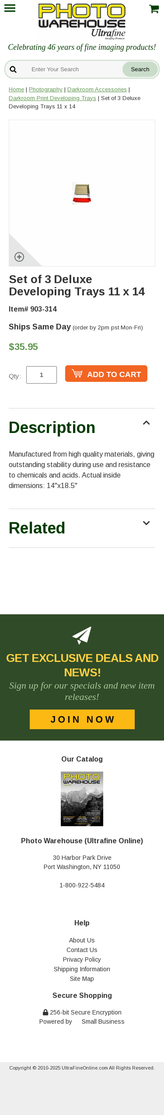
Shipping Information (82, 969)
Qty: (15, 376)
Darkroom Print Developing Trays (52, 98)
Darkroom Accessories (97, 89)
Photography (46, 89)
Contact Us (82, 949)
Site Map (82, 978)
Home (16, 89)
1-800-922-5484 (82, 885)
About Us (82, 940)
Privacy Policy (82, 959)
